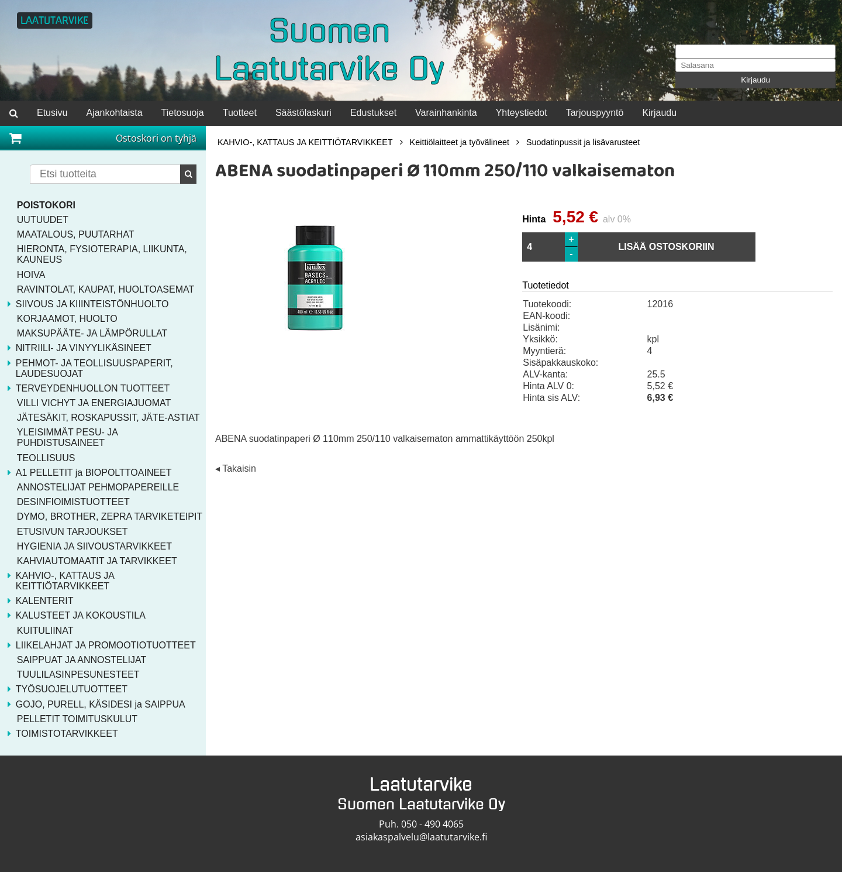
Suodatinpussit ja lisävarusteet (583, 142)
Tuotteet (240, 113)
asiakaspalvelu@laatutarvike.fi (421, 836)
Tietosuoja (182, 113)
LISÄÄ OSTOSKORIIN (666, 247)
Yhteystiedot (521, 113)
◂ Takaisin (235, 468)
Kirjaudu (755, 79)
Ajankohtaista (114, 113)
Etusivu (52, 113)
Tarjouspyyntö (595, 113)
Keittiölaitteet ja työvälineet (459, 142)
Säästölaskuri (303, 113)
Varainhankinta (446, 113)
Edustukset (373, 113)
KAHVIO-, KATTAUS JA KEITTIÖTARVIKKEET (305, 142)
